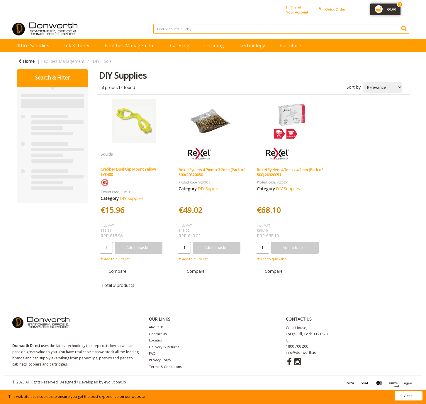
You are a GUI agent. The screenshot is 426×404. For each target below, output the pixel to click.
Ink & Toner (77, 45)
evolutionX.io (115, 382)
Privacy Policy (160, 360)
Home (26, 61)
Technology (252, 45)
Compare (113, 271)
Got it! (408, 395)
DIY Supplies (132, 198)
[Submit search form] (403, 28)
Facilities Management (130, 45)
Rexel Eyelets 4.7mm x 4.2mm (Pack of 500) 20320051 (290, 172)
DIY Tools (102, 61)
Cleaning (214, 45)
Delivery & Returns (164, 347)
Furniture (290, 45)
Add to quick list (115, 259)
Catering (179, 45)
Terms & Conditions (165, 366)
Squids (107, 154)
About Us (156, 327)
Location (156, 340)
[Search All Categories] (281, 29)
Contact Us (158, 333)
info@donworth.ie (301, 352)
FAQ (152, 353)
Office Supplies (32, 45)
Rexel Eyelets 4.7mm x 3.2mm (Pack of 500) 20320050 (212, 172)
